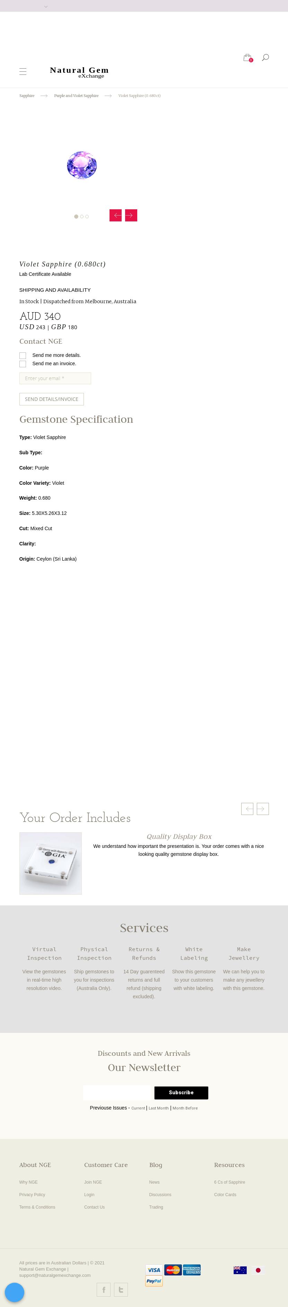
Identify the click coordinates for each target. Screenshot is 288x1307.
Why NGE (28, 1182)
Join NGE (93, 1182)
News (154, 1182)
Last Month (159, 1108)
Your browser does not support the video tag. (119, 702)
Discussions (160, 1194)
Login (89, 1194)
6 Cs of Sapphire (229, 1182)
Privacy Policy (32, 1194)
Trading (156, 1207)
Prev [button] (116, 215)
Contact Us (94, 1207)
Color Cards (225, 1194)
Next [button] (131, 215)
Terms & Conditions (37, 1207)
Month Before (185, 1108)
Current (138, 1108)
